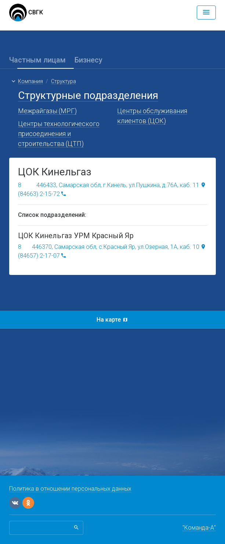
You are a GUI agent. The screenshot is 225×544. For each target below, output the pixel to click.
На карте (113, 319)
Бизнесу (88, 60)
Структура (63, 81)
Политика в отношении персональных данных (70, 488)
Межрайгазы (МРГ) (47, 111)
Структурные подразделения (88, 95)
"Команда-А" (199, 527)
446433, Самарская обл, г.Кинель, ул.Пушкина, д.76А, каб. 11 (117, 185)
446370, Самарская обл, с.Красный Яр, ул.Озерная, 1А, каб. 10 (115, 246)
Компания (30, 81)
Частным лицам (37, 60)
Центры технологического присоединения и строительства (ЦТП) (58, 133)
